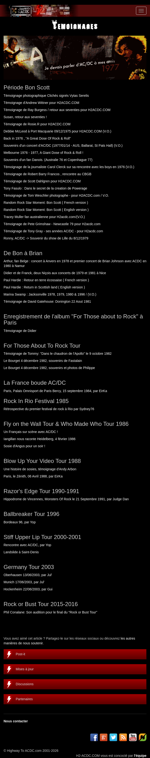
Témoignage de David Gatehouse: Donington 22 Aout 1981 (47, 301)
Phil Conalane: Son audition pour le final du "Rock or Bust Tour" (50, 612)
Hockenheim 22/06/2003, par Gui (28, 589)
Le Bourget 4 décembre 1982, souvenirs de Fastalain (43, 361)
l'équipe (140, 756)
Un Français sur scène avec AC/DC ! (31, 432)
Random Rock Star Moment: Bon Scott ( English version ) (46, 210)
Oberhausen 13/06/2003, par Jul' (28, 575)
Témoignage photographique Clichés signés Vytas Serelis (46, 95)
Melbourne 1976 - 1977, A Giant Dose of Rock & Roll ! (43, 153)
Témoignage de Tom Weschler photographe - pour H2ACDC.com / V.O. (56, 195)
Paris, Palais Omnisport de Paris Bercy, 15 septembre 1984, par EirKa (55, 391)
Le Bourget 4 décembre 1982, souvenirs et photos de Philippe (49, 368)
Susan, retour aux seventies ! (25, 117)
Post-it (20, 654)
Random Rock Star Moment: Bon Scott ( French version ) (46, 202)
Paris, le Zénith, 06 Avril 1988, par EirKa (33, 476)
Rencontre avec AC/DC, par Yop (27, 545)
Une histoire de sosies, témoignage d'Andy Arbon (40, 469)
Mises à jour (25, 669)
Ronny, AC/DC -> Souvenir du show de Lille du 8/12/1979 (46, 238)
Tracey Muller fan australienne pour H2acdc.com (39, 217)
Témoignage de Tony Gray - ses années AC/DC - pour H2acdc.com (53, 231)
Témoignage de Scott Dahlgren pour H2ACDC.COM (42, 181)
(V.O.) (107, 131)
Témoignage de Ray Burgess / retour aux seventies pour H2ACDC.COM (57, 110)
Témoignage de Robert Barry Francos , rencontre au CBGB (47, 174)
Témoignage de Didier (20, 331)
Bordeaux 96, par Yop (20, 522)
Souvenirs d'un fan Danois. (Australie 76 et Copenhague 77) (48, 160)
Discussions (25, 684)
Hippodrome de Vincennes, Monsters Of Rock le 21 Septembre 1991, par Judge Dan (66, 499)
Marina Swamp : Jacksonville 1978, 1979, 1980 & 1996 (44, 294)
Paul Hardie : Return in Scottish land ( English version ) (44, 287)
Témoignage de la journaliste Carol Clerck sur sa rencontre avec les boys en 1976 (64, 167)
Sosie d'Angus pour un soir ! (24, 446)
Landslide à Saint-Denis (21, 552)
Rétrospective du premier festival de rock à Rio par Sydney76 (49, 409)
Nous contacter (16, 721)
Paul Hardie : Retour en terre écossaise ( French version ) (46, 280)
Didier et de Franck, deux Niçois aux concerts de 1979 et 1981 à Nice (55, 273)
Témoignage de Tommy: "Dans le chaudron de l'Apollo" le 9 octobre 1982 (58, 353)
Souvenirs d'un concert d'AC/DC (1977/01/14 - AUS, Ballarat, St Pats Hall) (58, 145)
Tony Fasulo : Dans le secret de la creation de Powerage (45, 188)
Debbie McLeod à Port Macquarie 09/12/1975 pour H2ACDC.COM (53, 131)
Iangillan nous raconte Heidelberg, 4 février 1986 (39, 439)
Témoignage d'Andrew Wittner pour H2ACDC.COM (41, 103)
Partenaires (24, 699)
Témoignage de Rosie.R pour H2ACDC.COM (37, 124)
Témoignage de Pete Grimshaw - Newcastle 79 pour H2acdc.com (52, 224)
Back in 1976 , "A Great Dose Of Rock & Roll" (37, 138)
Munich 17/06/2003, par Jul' (24, 582)
